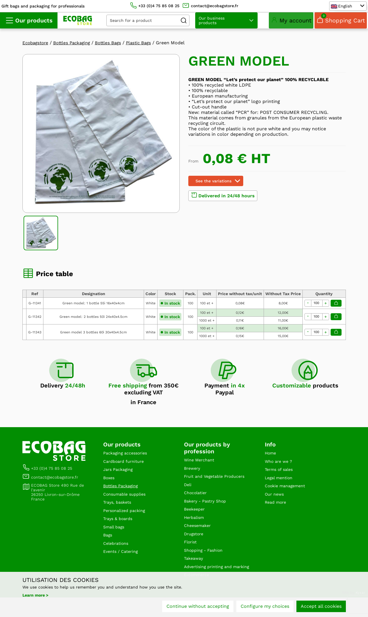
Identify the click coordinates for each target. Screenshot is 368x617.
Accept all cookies (321, 607)
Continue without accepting (197, 607)
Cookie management (288, 491)
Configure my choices (265, 607)
